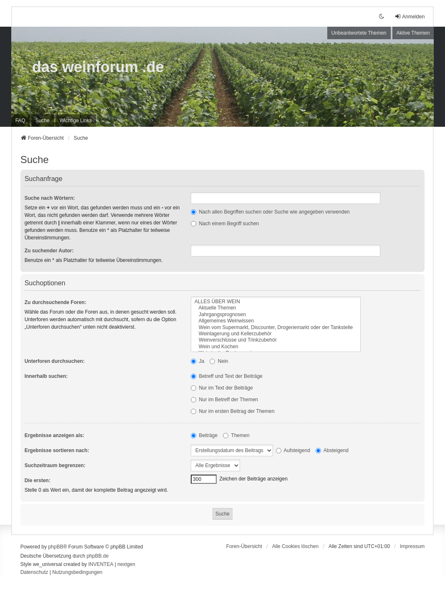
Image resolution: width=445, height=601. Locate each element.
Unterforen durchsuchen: (55, 361)
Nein (219, 361)
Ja (197, 361)
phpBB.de (97, 556)
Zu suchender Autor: (49, 251)
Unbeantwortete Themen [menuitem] (359, 33)
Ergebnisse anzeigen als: (54, 435)
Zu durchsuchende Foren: (55, 302)
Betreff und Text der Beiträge (227, 376)
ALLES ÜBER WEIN (276, 302)
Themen (236, 435)
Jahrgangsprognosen (276, 315)
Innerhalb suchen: (46, 376)
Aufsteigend (293, 450)
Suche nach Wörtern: (50, 198)
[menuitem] (76, 120)
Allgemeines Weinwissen (276, 321)
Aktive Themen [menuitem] (413, 33)
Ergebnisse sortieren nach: (57, 450)
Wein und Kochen (276, 347)
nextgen (126, 564)
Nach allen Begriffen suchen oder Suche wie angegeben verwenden (270, 212)
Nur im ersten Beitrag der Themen (233, 411)
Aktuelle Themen (276, 308)
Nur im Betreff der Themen (224, 399)
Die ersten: (38, 480)
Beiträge (204, 435)
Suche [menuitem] (42, 120)
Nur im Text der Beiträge (222, 388)
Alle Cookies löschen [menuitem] (295, 546)
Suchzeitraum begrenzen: (55, 465)
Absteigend (332, 450)
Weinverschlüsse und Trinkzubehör (276, 340)
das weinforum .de (98, 66)
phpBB (55, 547)
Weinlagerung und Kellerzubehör (276, 334)
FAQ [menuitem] (20, 120)
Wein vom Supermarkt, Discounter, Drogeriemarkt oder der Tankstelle (276, 327)
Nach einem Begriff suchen (225, 223)
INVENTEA (100, 564)
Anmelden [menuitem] (409, 16)
